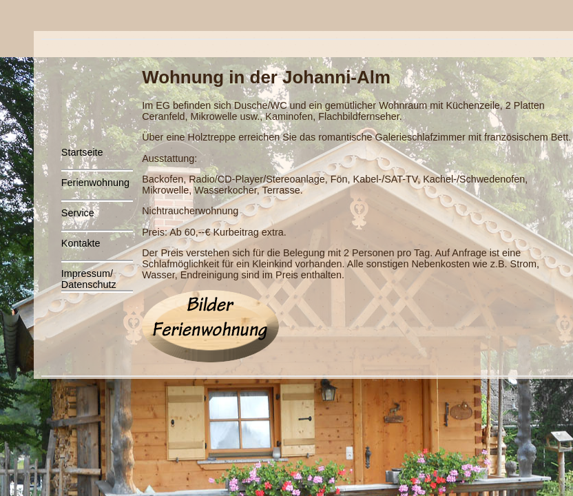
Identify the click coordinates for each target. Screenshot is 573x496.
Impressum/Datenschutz (88, 279)
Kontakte (81, 243)
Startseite (82, 152)
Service (77, 212)
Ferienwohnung (95, 182)
